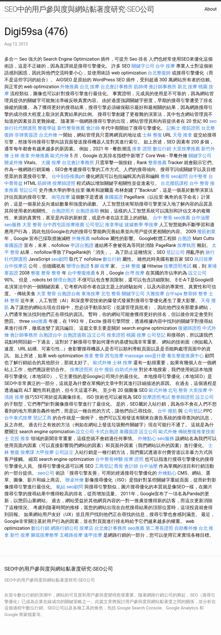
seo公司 (46, 473)
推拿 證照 (142, 148)
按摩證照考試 (177, 266)
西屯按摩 (114, 355)
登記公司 (28, 190)
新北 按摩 (187, 86)
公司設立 (64, 452)
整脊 (56, 273)
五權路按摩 (71, 535)
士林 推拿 (20, 155)
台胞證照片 (63, 211)
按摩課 (27, 452)
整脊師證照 (182, 397)
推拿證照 (116, 335)
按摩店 (86, 528)
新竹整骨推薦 (71, 128)
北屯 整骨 (111, 293)
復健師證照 (189, 328)
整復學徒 (47, 128)
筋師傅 (141, 86)
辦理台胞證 (77, 266)
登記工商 (42, 418)
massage (134, 355)
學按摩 (151, 224)
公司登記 (94, 224)
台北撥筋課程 (174, 183)
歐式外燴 (59, 155)
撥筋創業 (206, 231)
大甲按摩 (44, 452)
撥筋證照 (191, 128)
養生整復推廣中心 (185, 355)
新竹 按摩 (20, 535)
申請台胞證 (82, 245)
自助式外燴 (126, 369)
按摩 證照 (134, 459)
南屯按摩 (61, 197)
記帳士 (173, 128)
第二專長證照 (159, 528)
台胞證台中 (50, 335)
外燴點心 (147, 438)
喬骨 (118, 466)
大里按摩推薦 (186, 148)
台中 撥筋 (104, 369)
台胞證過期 (87, 211)
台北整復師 (159, 73)
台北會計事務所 (116, 86)
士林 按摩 (122, 362)
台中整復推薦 (81, 273)
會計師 (93, 128)
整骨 (165, 176)
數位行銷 (162, 148)
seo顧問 (179, 176)
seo (213, 121)
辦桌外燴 (13, 162)
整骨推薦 (157, 162)
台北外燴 (48, 135)
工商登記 (104, 466)
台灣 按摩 (134, 273)
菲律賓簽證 (26, 135)
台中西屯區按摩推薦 (63, 224)
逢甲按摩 (93, 535)
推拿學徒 (114, 224)
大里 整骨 (32, 224)
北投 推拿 (20, 438)
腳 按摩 (101, 266)
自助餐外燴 (185, 528)
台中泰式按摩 (18, 418)
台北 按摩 (89, 86)
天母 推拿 (182, 135)
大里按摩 (198, 390)
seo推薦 (182, 217)
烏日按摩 (203, 259)
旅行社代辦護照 (20, 128)
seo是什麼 (155, 355)
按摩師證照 (63, 183)
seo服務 (12, 224)
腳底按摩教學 (44, 535)
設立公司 (197, 273)
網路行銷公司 (64, 528)
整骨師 (190, 293)
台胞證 (184, 238)
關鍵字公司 (143, 66)
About (210, 9)
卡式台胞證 (106, 431)
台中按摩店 (15, 266)
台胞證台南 (68, 293)
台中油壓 (200, 217)
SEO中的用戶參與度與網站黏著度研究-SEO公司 (79, 9)
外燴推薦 (69, 86)
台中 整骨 (199, 183)
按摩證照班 (81, 369)
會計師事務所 (162, 86)
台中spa (173, 293)
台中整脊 (198, 176)
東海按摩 (90, 293)
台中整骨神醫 (109, 459)
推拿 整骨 (94, 355)
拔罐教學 (134, 224)
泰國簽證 (113, 197)
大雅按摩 (155, 293)
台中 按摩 (165, 66)
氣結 (60, 487)
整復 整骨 (40, 273)
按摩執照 (186, 245)
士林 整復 (152, 135)
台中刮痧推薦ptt (68, 176)
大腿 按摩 (51, 162)
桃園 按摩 (136, 335)
